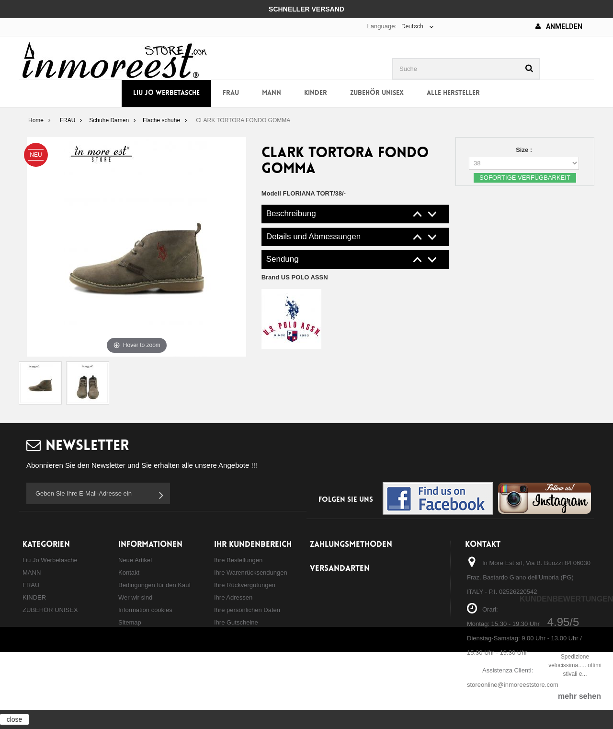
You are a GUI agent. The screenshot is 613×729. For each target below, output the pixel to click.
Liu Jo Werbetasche (166, 93)
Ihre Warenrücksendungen (250, 572)
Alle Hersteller (453, 93)
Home (36, 120)
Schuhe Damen (109, 120)
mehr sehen (579, 696)
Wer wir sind (135, 597)
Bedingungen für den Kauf (154, 585)
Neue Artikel (135, 560)
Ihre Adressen (233, 597)
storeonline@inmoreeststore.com (512, 684)
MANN (271, 93)
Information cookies (145, 609)
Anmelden (558, 26)
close (15, 719)
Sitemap (129, 622)
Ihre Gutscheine (236, 622)
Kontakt (128, 572)
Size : (525, 149)
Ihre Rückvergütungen (244, 585)
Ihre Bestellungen (238, 560)
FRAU (231, 93)
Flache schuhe (161, 120)
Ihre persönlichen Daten (247, 609)
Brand (294, 277)
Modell (271, 193)
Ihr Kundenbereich (253, 545)
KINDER (315, 93)
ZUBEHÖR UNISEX (377, 93)
